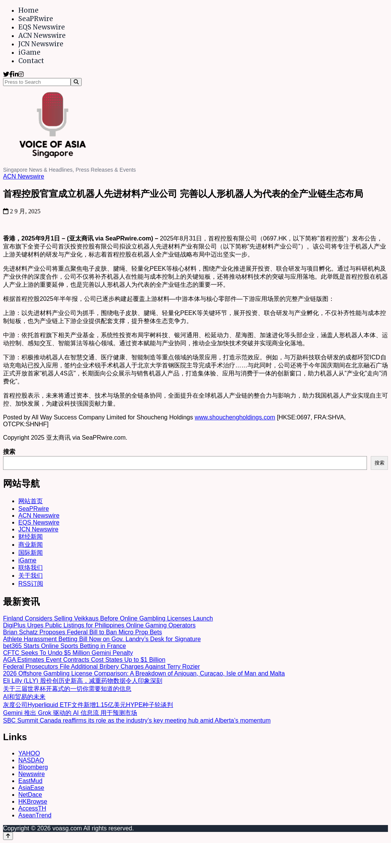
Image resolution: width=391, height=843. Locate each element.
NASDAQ (31, 760)
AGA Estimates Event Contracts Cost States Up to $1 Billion (84, 659)
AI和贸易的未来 (24, 697)
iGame (29, 52)
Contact (31, 61)
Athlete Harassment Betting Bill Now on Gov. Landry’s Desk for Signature (102, 639)
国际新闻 (30, 552)
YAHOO (29, 753)
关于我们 (30, 575)
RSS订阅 (30, 583)
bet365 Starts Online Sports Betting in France (64, 646)
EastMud (30, 781)
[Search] (76, 82)
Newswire (31, 774)
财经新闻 (30, 536)
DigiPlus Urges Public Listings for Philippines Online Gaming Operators (99, 625)
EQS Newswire (41, 27)
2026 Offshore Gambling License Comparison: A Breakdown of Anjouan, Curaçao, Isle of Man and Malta (144, 673)
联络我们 (30, 567)
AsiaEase (31, 788)
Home (28, 10)
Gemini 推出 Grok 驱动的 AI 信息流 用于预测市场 (70, 713)
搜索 (9, 451)
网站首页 (30, 501)
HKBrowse (32, 801)
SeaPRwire (35, 19)
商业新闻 (30, 544)
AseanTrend (35, 815)
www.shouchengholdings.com (235, 417)
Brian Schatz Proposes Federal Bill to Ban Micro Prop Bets (82, 632)
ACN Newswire (42, 35)
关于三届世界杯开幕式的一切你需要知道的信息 (67, 688)
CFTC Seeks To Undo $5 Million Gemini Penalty (68, 653)
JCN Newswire (40, 44)
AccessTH (32, 808)
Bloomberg (33, 767)
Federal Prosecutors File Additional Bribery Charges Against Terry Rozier (101, 666)
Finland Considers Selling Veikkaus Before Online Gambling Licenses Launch (108, 618)
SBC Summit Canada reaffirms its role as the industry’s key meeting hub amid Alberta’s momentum (137, 720)
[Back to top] (8, 836)
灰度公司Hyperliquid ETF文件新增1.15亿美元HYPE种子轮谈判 (88, 705)
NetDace (30, 794)
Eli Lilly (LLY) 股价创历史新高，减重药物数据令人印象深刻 (82, 680)
